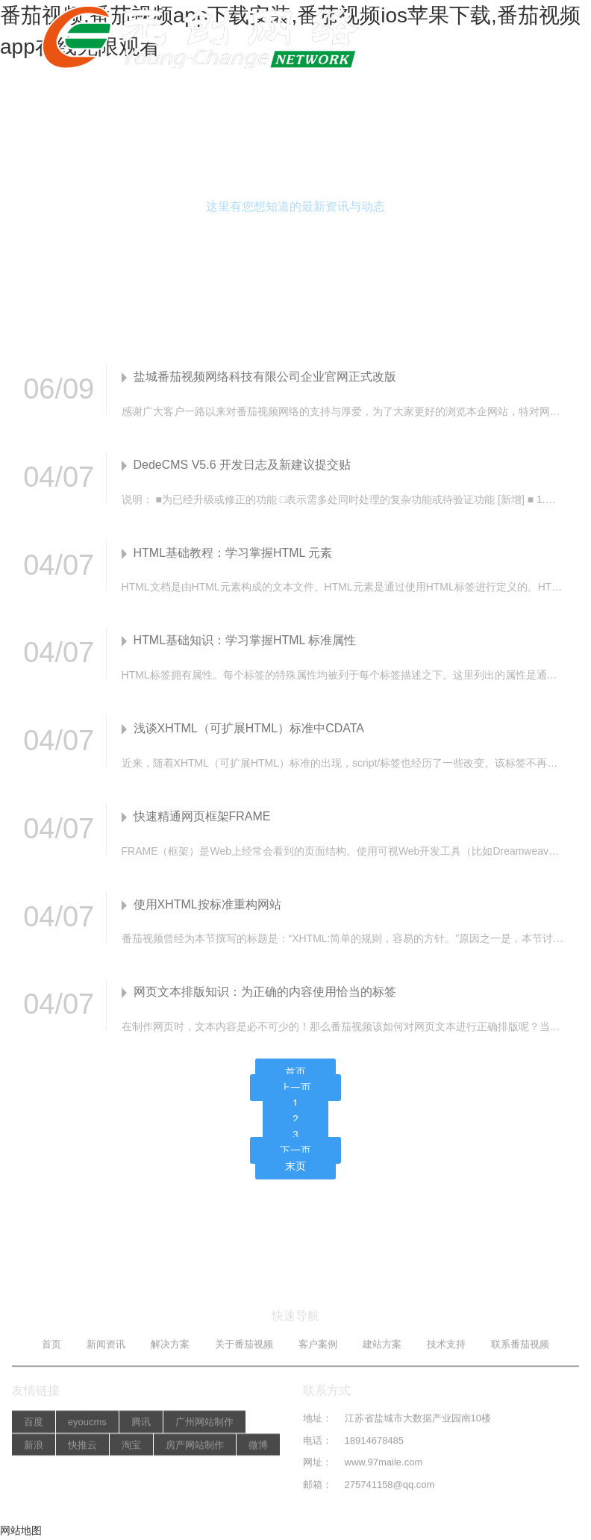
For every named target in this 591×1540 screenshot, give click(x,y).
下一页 (295, 1152)
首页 (295, 1073)
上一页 (295, 1089)
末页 (295, 1167)
